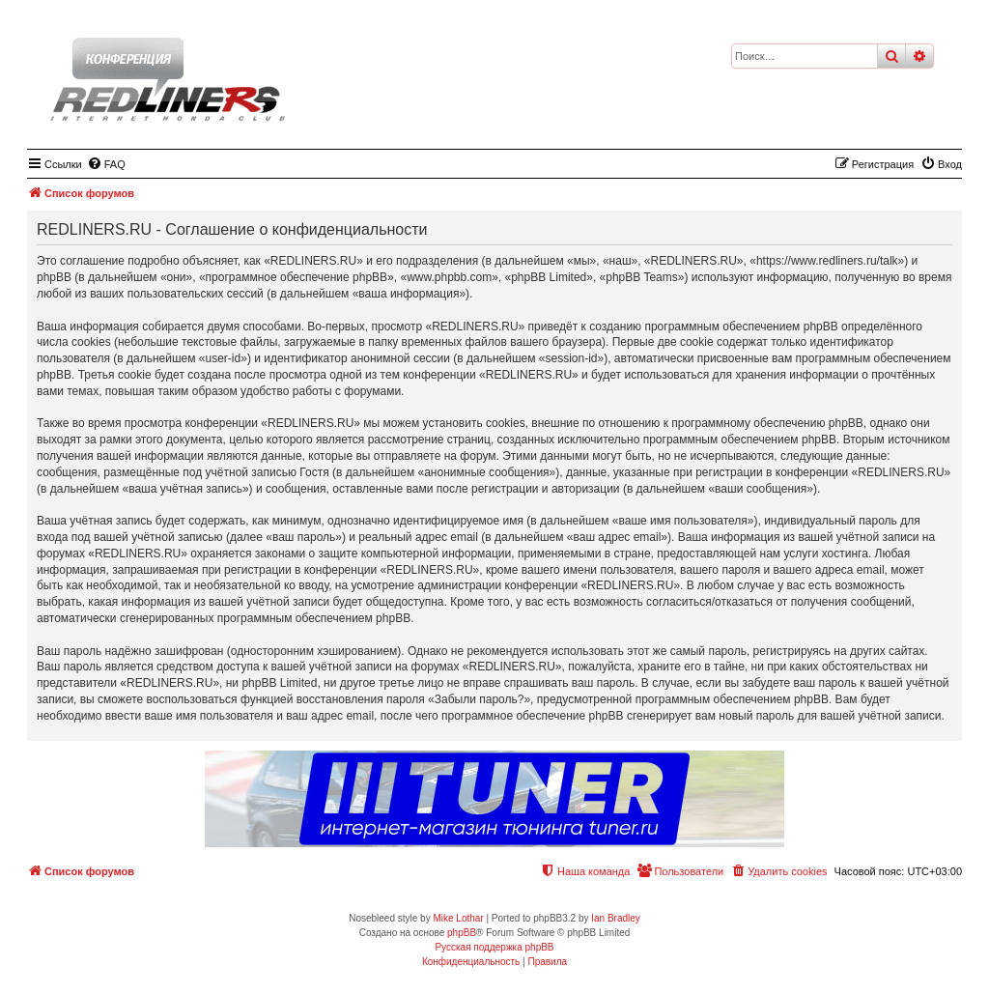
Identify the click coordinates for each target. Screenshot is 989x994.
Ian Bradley (615, 918)
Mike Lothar (458, 918)
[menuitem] (106, 164)
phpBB (461, 932)
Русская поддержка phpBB (494, 947)
